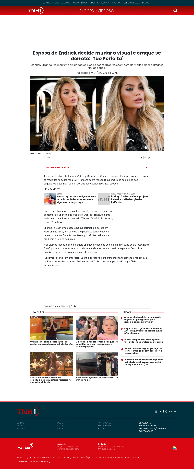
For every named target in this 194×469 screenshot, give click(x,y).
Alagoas (65, 2)
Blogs (84, 2)
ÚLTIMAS (20, 423)
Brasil (92, 2)
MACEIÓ (20, 425)
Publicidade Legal (131, 2)
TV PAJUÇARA (104, 423)
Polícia (75, 2)
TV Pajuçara (103, 2)
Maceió (55, 2)
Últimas (46, 2)
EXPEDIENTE (145, 423)
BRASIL (60, 428)
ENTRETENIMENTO (106, 425)
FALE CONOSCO (146, 431)
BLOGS (60, 425)
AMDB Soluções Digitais (43, 461)
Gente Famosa (97, 10)
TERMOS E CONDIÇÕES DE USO (153, 428)
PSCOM (101, 428)
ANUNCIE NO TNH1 (147, 425)
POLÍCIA (61, 423)
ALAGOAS (21, 428)
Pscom (145, 2)
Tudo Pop (116, 2)
